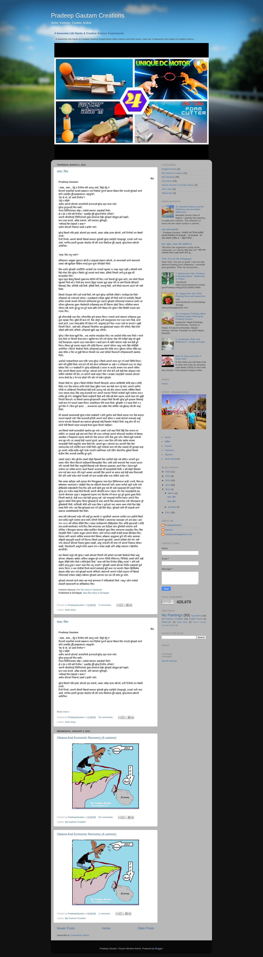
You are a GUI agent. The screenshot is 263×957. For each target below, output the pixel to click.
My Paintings (168, 177)
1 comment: (104, 913)
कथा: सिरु (62, 171)
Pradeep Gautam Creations (87, 15)
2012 (168, 489)
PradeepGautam (173, 525)
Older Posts (146, 928)
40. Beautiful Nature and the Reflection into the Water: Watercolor (189, 209)
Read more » (63, 711)
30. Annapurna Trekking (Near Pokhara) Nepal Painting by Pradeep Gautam (190, 316)
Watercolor (167, 193)
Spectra (169, 530)
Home (106, 928)
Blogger (159, 948)
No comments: (106, 717)
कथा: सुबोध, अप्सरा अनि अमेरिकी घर (177, 244)
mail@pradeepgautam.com (178, 534)
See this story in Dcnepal (96, 593)
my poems (167, 181)
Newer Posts (66, 928)
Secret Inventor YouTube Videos (178, 185)
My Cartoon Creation (75, 822)
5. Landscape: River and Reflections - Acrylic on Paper (190, 340)
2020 (168, 471)
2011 (168, 512)
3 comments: (105, 605)
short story (70, 609)
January (172, 507)
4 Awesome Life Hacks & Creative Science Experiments (89, 33)
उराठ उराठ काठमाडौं (170, 229)
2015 (168, 476)
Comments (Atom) (80, 935)
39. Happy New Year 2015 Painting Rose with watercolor (190, 294)
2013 (168, 485)
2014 (168, 480)
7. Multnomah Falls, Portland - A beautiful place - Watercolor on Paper (190, 276)
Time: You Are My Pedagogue (177, 258)
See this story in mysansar (89, 589)
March (171, 493)
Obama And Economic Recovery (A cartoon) (86, 738)
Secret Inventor (169, 661)
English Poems (169, 169)
